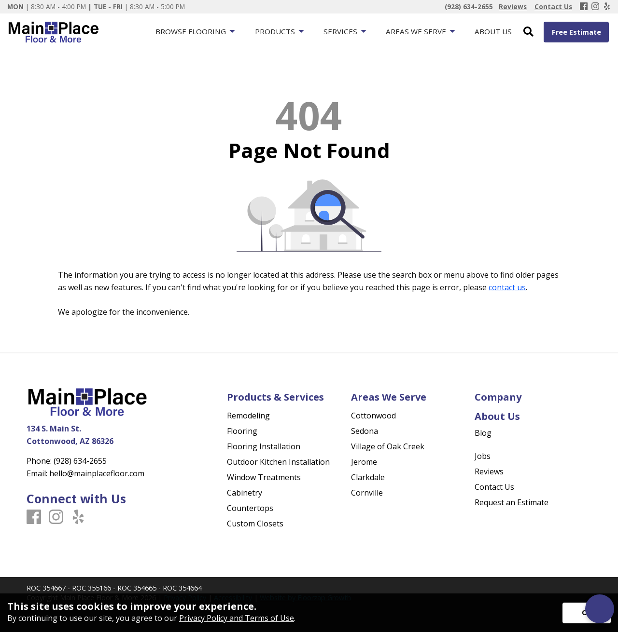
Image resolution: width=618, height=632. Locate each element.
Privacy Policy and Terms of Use (236, 618)
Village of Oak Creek (387, 446)
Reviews (489, 471)
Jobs (483, 456)
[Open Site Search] (528, 32)
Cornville (367, 493)
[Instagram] (595, 6)
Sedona (364, 431)
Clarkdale (368, 477)
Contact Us (494, 487)
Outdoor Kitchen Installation (278, 462)
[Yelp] (607, 6)
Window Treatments (264, 477)
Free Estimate (576, 32)
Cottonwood (373, 415)
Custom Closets (255, 523)
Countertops (250, 508)
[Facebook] (584, 6)
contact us (507, 287)
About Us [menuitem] (493, 31)
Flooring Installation (263, 446)
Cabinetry (244, 493)
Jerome (364, 462)
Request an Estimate (511, 502)
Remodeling (248, 415)
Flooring (242, 431)
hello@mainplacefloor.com (96, 473)
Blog (483, 433)
